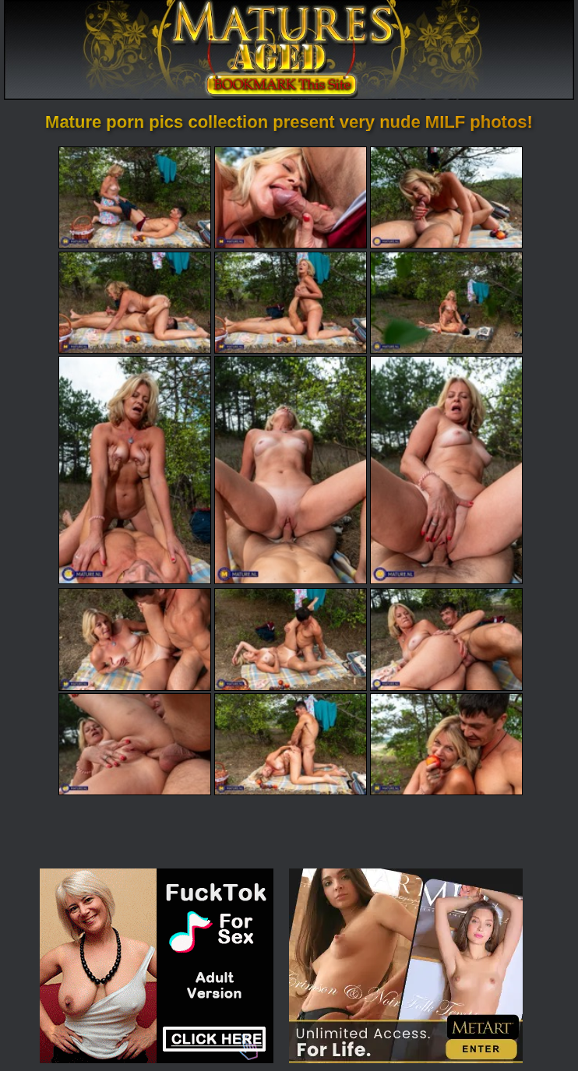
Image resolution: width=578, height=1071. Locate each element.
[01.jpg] (134, 197)
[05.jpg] (290, 303)
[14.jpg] (290, 744)
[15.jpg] (446, 744)
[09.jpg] (446, 470)
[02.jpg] (290, 197)
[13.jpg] (134, 744)
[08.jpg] (290, 470)
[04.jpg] (134, 303)
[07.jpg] (134, 470)
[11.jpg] (290, 639)
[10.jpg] (134, 639)
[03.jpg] (446, 197)
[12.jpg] (446, 639)
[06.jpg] (446, 303)
